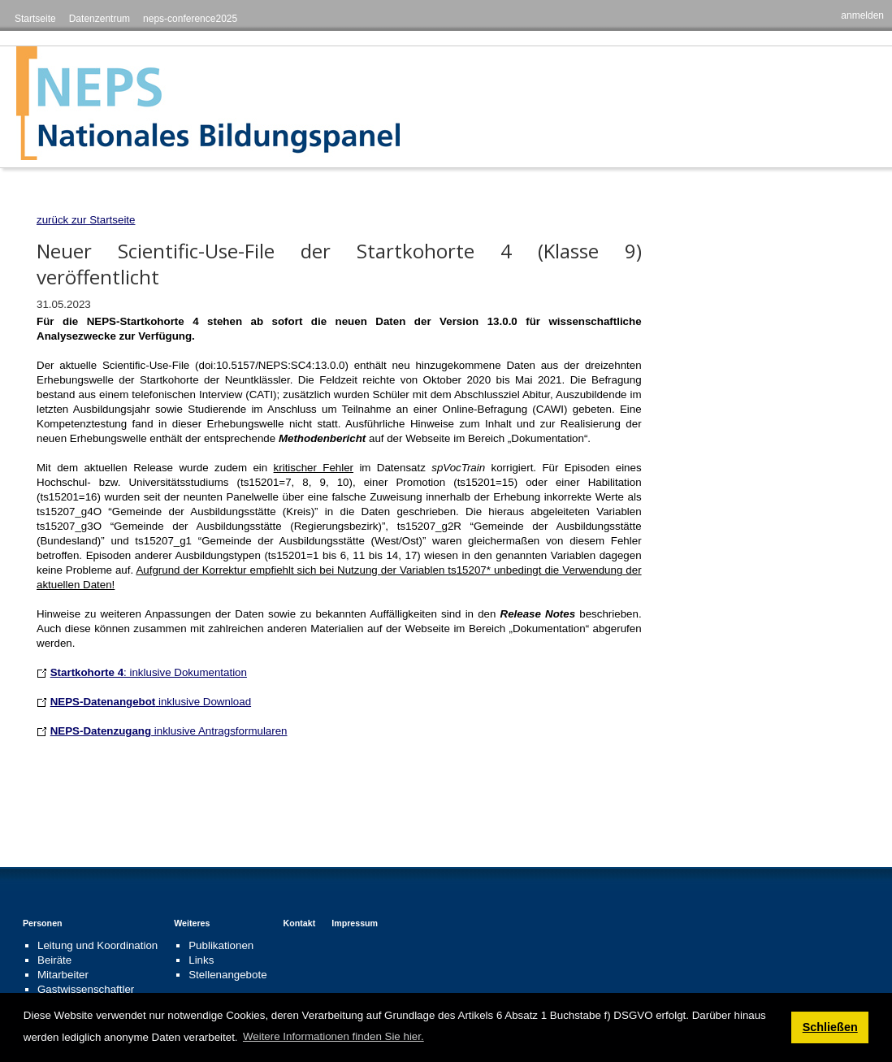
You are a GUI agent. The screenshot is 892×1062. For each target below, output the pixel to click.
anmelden (862, 15)
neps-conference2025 (190, 18)
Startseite (35, 18)
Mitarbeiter (63, 975)
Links (201, 960)
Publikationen (220, 945)
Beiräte (54, 960)
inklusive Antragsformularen (169, 731)
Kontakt (300, 923)
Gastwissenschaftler (85, 989)
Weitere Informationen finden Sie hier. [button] (333, 1036)
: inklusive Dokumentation (148, 672)
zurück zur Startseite (86, 220)
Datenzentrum (99, 18)
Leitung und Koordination (97, 945)
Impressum (354, 923)
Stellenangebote (227, 975)
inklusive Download (150, 702)
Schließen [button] (830, 1027)
